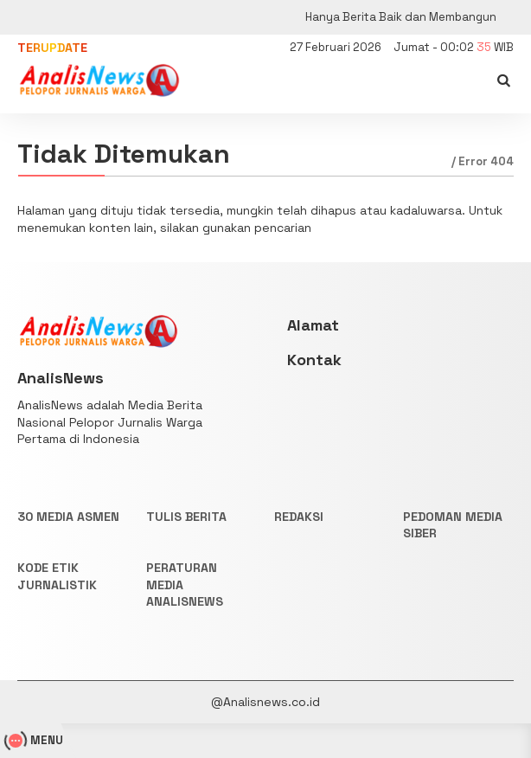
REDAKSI (298, 516)
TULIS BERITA (186, 516)
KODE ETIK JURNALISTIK (57, 576)
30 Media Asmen (68, 516)
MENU (36, 740)
